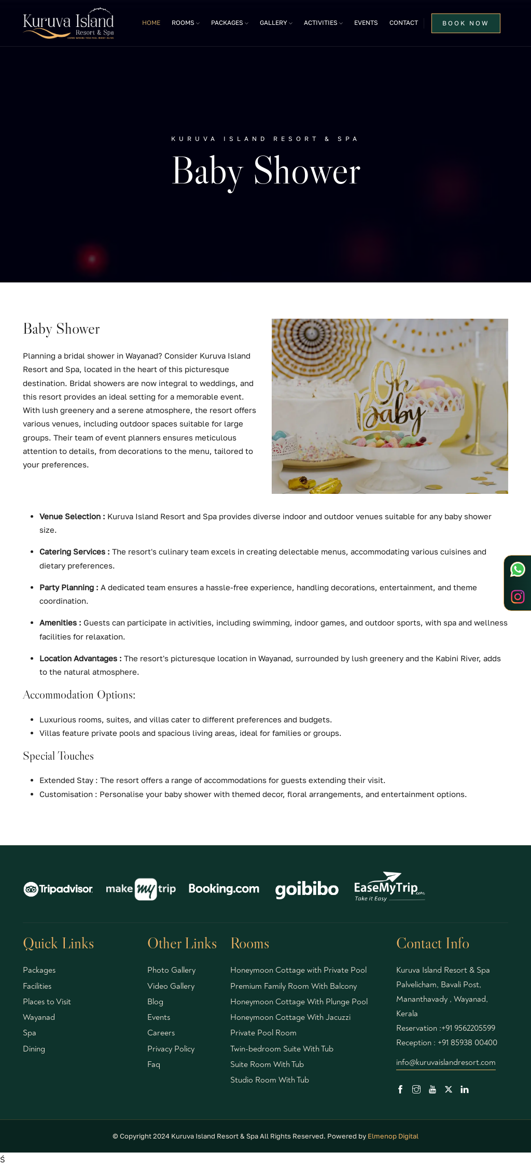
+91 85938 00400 (467, 1042)
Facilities (37, 986)
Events (366, 22)
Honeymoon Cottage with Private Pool (298, 970)
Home (151, 22)
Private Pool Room (263, 1033)
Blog (155, 1002)
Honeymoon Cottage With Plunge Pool (299, 1002)
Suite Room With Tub (267, 1064)
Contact (403, 22)
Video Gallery (170, 986)
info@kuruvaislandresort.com (446, 1062)
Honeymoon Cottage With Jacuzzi (290, 1017)
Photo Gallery (171, 970)
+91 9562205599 (468, 1028)
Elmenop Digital (393, 1136)
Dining (34, 1049)
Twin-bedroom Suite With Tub (281, 1049)
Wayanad (39, 1017)
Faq (153, 1064)
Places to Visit (47, 1002)
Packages (39, 970)
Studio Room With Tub (269, 1080)
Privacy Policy (170, 1049)
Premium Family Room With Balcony (293, 986)
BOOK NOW (466, 23)
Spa (29, 1033)
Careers (161, 1033)
